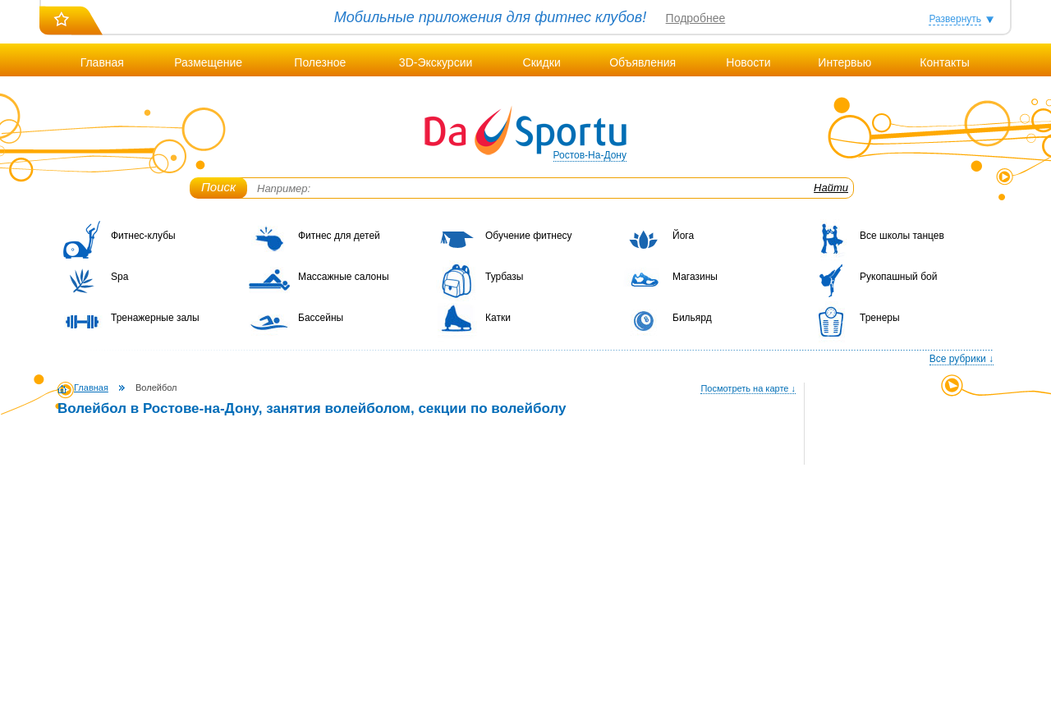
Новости (748, 62)
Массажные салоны (343, 276)
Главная (102, 62)
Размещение (208, 62)
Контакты (944, 62)
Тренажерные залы (155, 317)
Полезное (320, 62)
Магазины (695, 276)
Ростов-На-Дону (589, 155)
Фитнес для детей (339, 235)
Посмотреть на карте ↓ (748, 388)
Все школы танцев (902, 235)
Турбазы (504, 276)
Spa (119, 276)
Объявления (642, 62)
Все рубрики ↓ (961, 359)
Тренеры (880, 317)
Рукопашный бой (898, 276)
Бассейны (320, 317)
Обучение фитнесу (528, 235)
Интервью (844, 62)
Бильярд (692, 317)
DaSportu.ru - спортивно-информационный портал (525, 131)
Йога (683, 235)
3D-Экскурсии (435, 62)
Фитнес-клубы (143, 235)
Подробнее (696, 18)
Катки (498, 317)
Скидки (542, 62)
